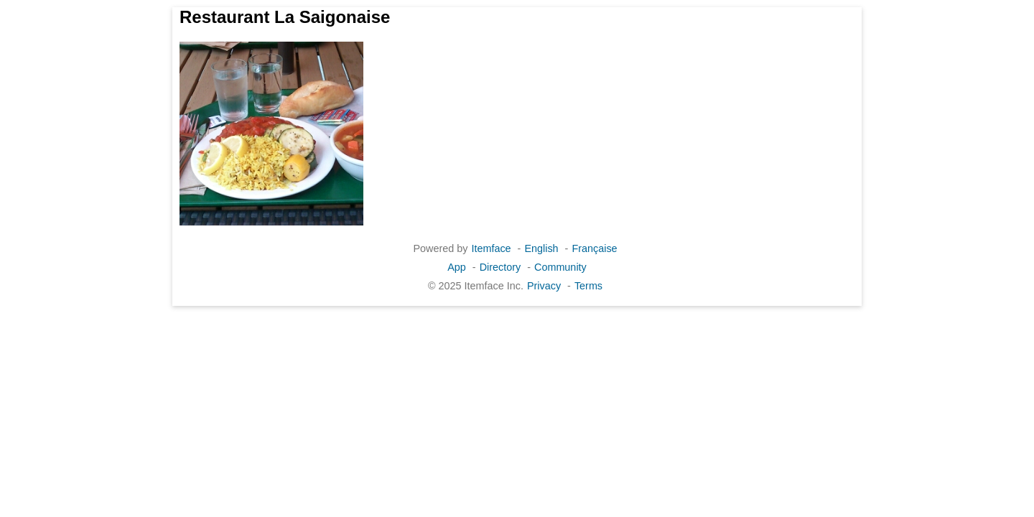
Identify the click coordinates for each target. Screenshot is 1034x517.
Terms (588, 286)
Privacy (544, 286)
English (541, 248)
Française (594, 248)
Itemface (491, 248)
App (456, 267)
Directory (500, 267)
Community (560, 267)
